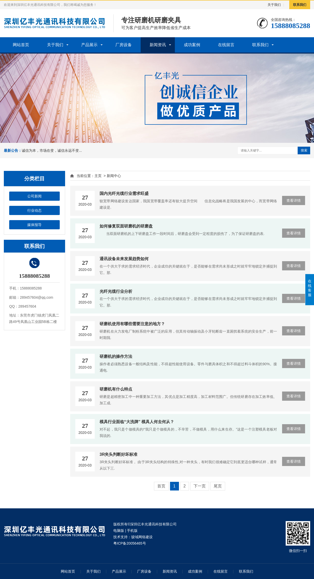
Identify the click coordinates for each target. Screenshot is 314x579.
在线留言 (226, 45)
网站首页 (21, 45)
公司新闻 (34, 196)
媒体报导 (34, 225)
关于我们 (274, 5)
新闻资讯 (158, 45)
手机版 (132, 530)
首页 (161, 486)
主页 (98, 176)
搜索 (304, 150)
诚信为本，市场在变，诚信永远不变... (52, 150)
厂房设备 (123, 45)
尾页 (218, 486)
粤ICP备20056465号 (129, 543)
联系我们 (299, 5)
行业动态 (34, 210)
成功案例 (192, 45)
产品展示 (89, 45)
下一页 (200, 486)
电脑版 (118, 530)
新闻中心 (114, 176)
